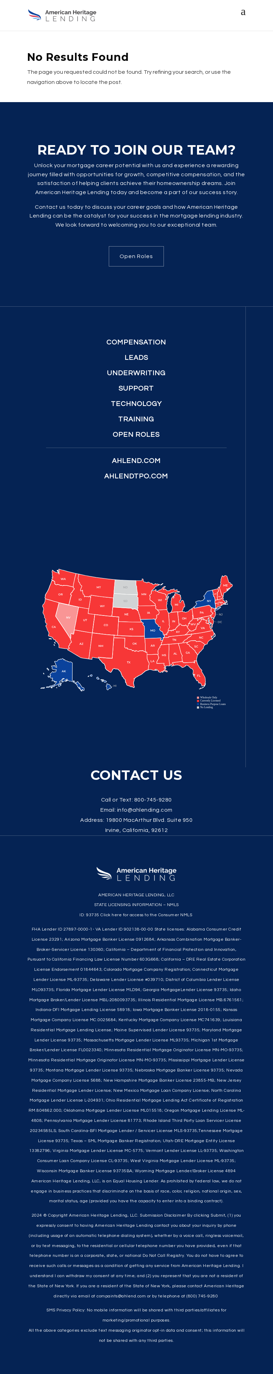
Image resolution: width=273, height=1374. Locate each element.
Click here (111, 915)
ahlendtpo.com (136, 476)
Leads (136, 357)
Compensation (136, 342)
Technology (136, 403)
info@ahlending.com (145, 810)
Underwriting (136, 373)
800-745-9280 (153, 800)
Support (136, 388)
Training (136, 419)
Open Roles (136, 256)
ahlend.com (136, 460)
